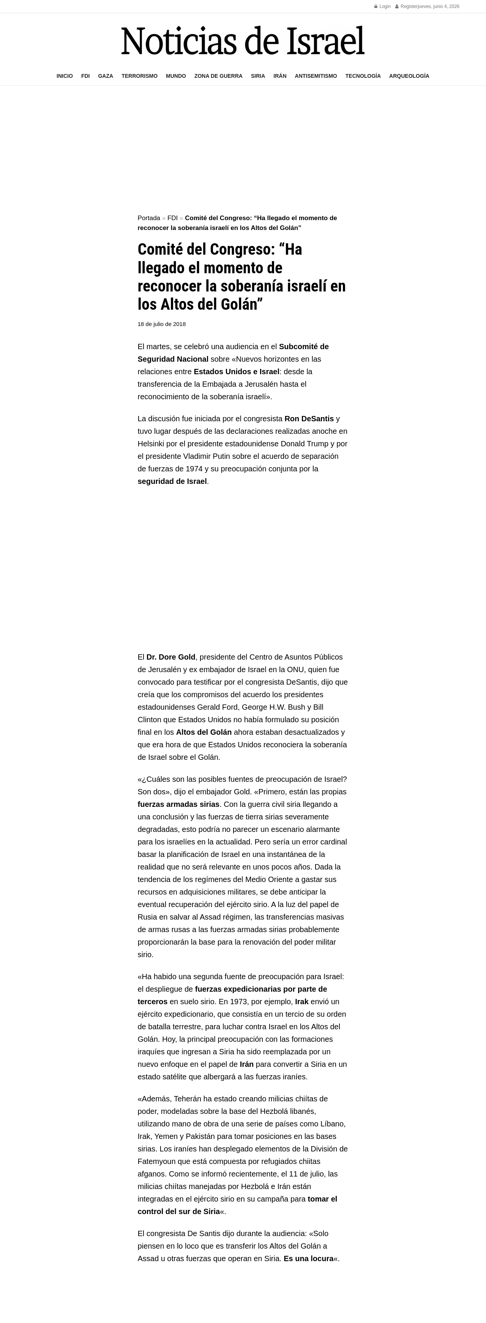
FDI (85, 76)
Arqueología (409, 76)
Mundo (176, 76)
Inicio (65, 76)
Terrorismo (140, 76)
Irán (279, 76)
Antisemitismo (316, 76)
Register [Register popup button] (406, 6)
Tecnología (363, 76)
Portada (149, 218)
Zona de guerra (218, 76)
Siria (258, 76)
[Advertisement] (243, 150)
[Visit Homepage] (243, 40)
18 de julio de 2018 (162, 324)
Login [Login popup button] (382, 6)
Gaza (105, 76)
